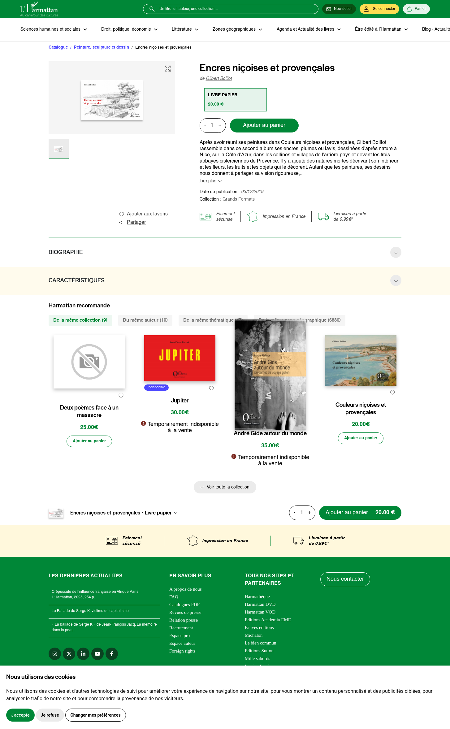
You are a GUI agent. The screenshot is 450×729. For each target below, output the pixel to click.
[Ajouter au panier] (89, 467)
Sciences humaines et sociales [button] (50, 30)
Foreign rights (182, 652)
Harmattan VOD (260, 613)
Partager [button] (132, 222)
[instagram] (55, 655)
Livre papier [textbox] (158, 514)
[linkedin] (83, 655)
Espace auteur (182, 644)
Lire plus (208, 181)
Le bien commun (260, 644)
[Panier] (416, 9)
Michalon (254, 636)
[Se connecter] (379, 9)
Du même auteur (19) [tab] (145, 320)
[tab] (236, 100)
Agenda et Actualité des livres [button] (303, 30)
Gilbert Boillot (219, 79)
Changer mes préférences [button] (96, 715)
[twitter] (69, 655)
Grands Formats (239, 199)
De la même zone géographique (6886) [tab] (299, 320)
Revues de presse (185, 613)
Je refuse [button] (50, 715)
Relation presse (183, 621)
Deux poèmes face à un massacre (89, 437)
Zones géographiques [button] (232, 30)
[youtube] (97, 655)
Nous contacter (345, 581)
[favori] (121, 421)
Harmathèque (257, 598)
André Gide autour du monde (270, 433)
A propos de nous (185, 590)
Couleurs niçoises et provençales (360, 437)
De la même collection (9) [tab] (80, 320)
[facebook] (112, 655)
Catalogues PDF (184, 606)
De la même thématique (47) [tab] (213, 320)
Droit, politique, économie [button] (125, 30)
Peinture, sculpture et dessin (101, 48)
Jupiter (180, 433)
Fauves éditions (259, 629)
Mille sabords (257, 659)
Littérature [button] (181, 30)
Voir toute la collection (228, 489)
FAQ (173, 598)
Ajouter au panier (264, 126)
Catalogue (58, 48)
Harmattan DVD (260, 605)
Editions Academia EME (268, 621)
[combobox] (163, 514)
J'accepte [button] (20, 715)
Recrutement (181, 629)
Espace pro (179, 637)
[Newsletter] (339, 9)
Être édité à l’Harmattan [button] (375, 30)
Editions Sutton (259, 652)
